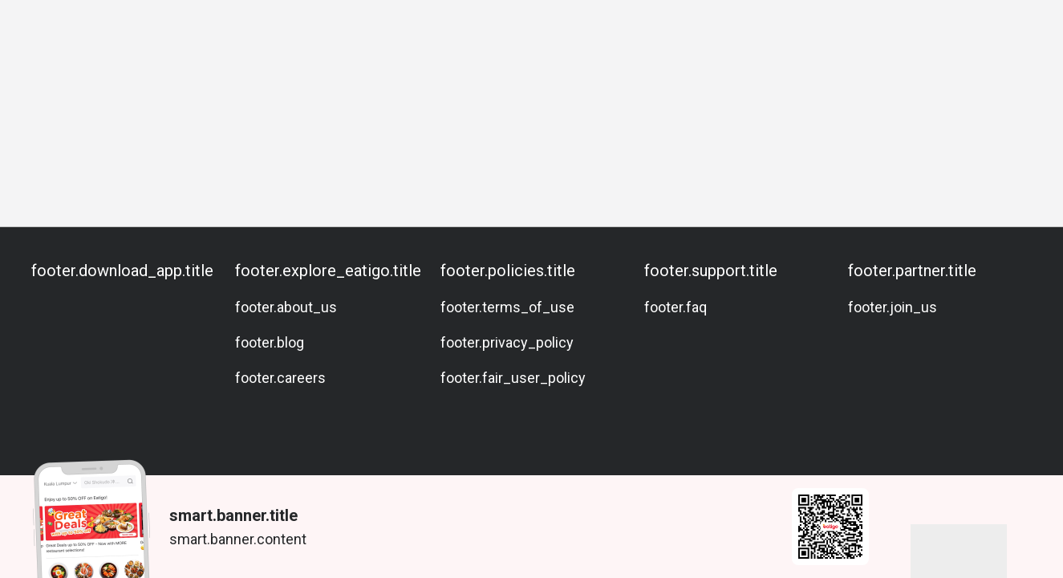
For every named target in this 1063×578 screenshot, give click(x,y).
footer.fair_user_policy (513, 377)
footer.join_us (892, 307)
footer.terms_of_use (507, 307)
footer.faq (675, 307)
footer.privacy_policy (507, 342)
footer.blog (269, 342)
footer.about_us (286, 307)
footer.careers (280, 377)
